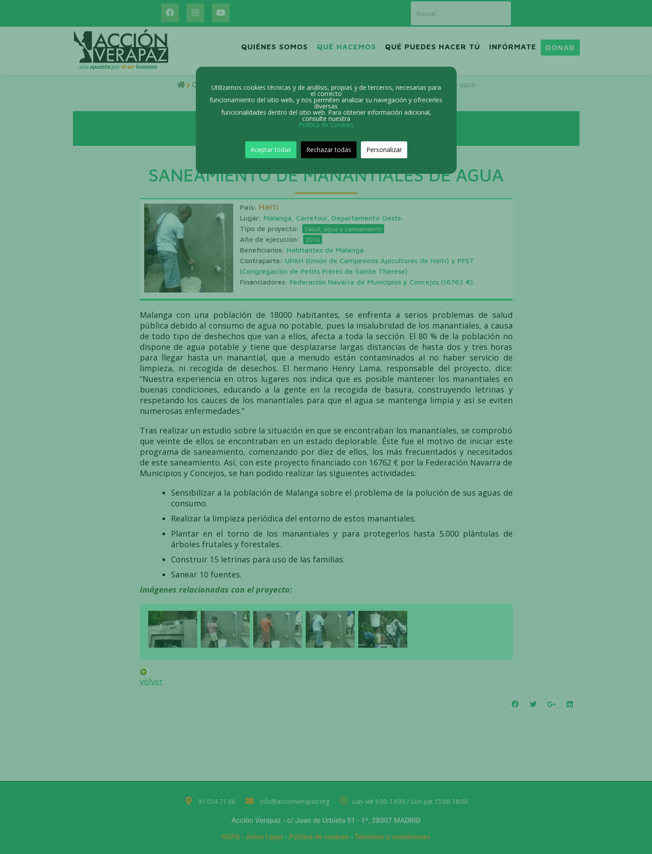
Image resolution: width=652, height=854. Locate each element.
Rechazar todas (328, 149)
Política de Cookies (326, 124)
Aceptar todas (271, 149)
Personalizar (384, 149)
